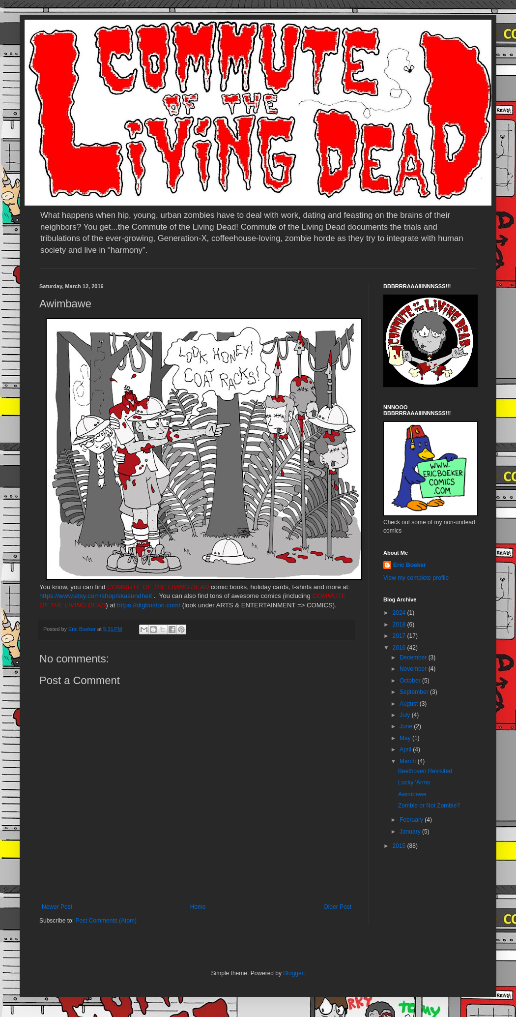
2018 (400, 624)
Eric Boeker (409, 565)
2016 (400, 647)
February (412, 819)
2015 (400, 845)
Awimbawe (412, 794)
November (414, 668)
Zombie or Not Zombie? (429, 805)
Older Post (337, 906)
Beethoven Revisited (425, 771)
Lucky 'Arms (414, 782)
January (411, 831)
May (406, 738)
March (409, 761)
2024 (400, 612)
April (406, 749)
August (410, 703)
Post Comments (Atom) (106, 920)
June (407, 726)
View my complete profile (416, 577)
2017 (400, 635)
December (414, 657)
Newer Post (57, 906)
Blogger (293, 973)
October (411, 680)
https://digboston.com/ (148, 605)
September (415, 691)
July (406, 715)
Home (198, 906)
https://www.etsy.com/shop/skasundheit (95, 595)
